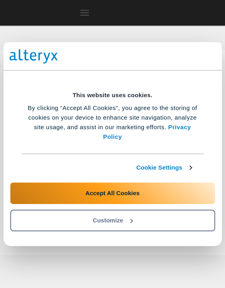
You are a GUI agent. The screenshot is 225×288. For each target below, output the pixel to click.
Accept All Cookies (112, 193)
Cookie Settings (159, 167)
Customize (113, 220)
